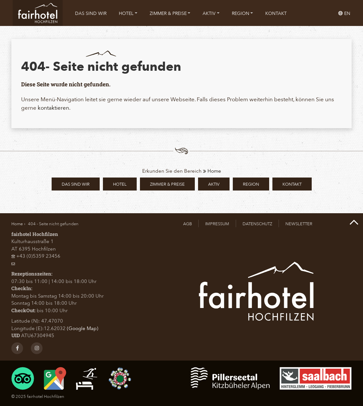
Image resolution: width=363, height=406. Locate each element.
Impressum (217, 223)
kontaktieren (53, 107)
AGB (187, 223)
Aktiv (211, 13)
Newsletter (298, 223)
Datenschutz (257, 223)
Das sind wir (90, 13)
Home (212, 171)
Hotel (128, 13)
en (344, 13)
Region (242, 13)
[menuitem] (91, 13)
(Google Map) (82, 328)
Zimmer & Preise (170, 13)
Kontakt (276, 13)
